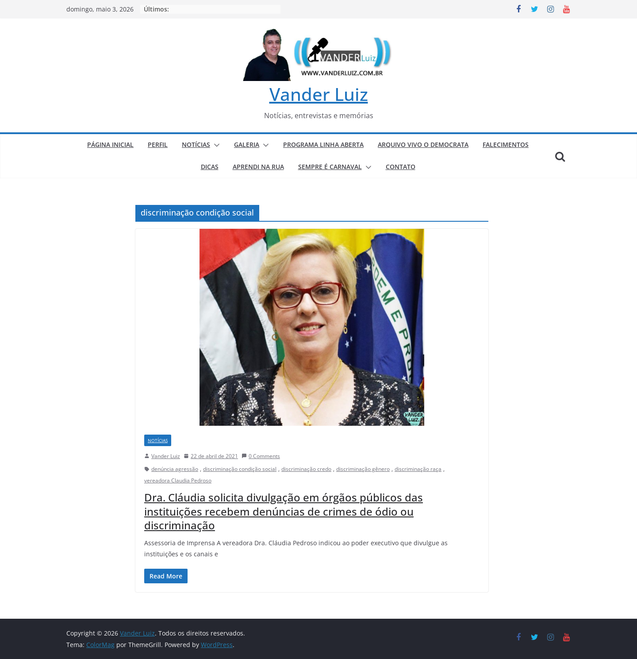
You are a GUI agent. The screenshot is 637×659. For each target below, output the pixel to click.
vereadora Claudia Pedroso (177, 480)
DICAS (210, 166)
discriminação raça (418, 469)
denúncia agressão (174, 469)
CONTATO (400, 166)
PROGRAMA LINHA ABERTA (323, 144)
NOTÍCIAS (196, 144)
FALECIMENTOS (506, 144)
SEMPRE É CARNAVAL (330, 166)
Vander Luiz (318, 94)
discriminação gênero (363, 469)
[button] (215, 145)
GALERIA (246, 144)
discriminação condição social (239, 469)
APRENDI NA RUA (258, 166)
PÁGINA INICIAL (110, 144)
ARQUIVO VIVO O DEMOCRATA (423, 144)
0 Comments (261, 456)
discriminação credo (306, 469)
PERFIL (158, 144)
